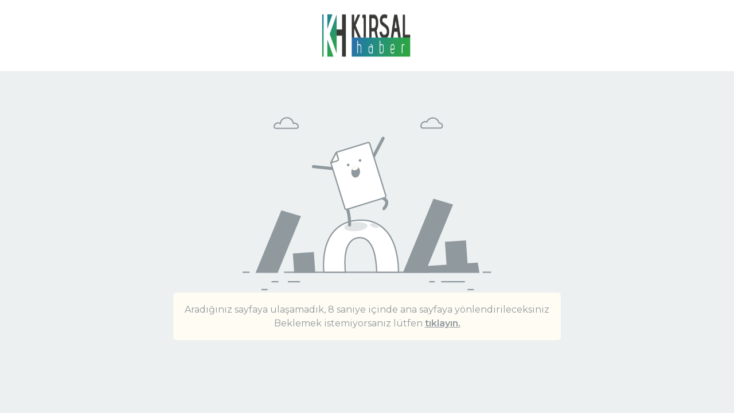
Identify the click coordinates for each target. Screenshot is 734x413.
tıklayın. (442, 323)
